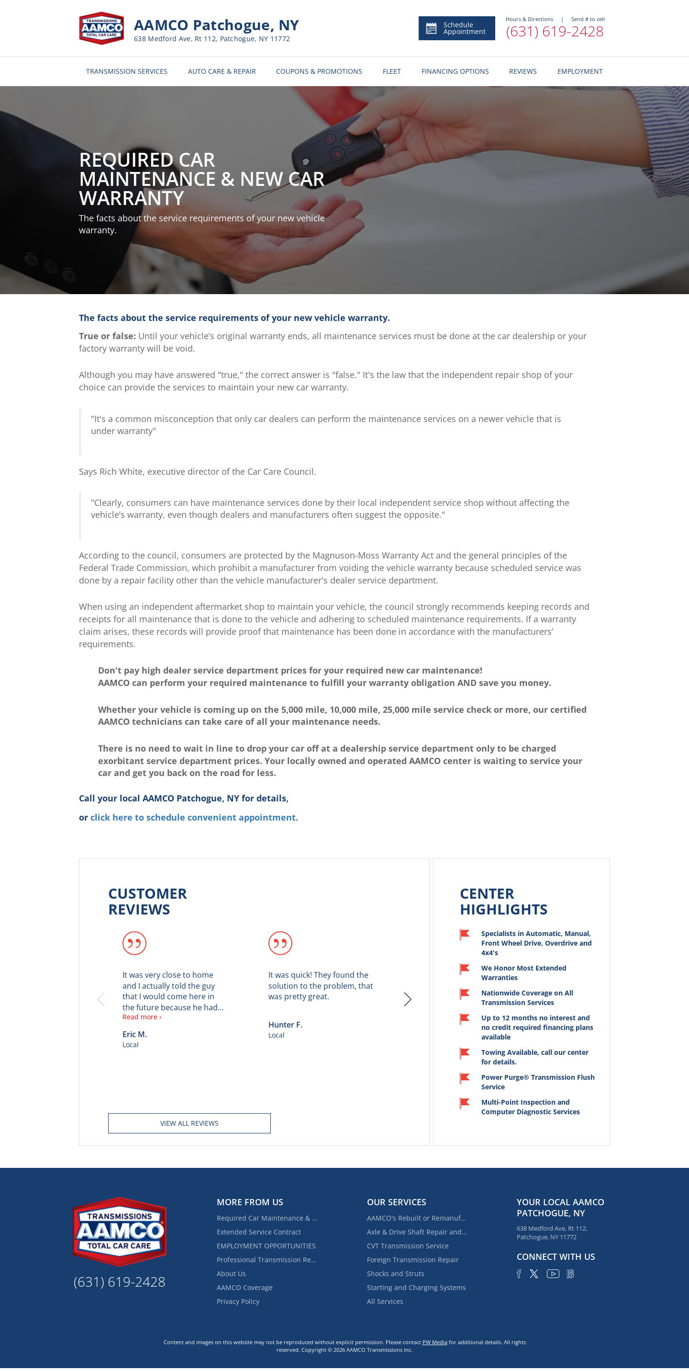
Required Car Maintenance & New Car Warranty (267, 1217)
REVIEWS (523, 71)
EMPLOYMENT (580, 71)
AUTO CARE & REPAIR (222, 71)
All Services (385, 1301)
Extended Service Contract (259, 1231)
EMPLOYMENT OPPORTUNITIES (266, 1245)
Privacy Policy (238, 1301)
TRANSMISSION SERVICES (126, 71)
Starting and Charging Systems (416, 1287)
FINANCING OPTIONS (455, 71)
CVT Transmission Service (408, 1245)
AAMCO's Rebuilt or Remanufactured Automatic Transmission (417, 1217)
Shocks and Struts (395, 1273)
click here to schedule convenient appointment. (194, 817)
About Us (231, 1273)
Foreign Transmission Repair (413, 1259)
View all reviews (189, 1123)
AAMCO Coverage (245, 1287)
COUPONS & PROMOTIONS (319, 71)
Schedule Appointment (455, 28)
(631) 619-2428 (555, 31)
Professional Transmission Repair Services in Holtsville (267, 1259)
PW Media (434, 1342)
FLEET (392, 71)
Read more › (141, 1016)
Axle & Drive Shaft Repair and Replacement (417, 1231)
